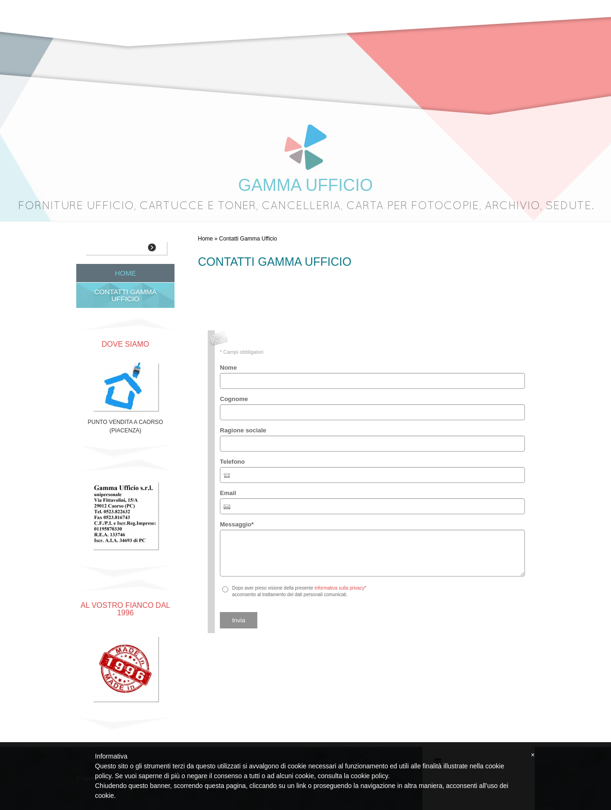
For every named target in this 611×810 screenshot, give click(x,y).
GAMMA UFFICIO (305, 185)
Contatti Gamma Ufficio (125, 295)
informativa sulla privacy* (340, 588)
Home (205, 238)
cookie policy (369, 776)
